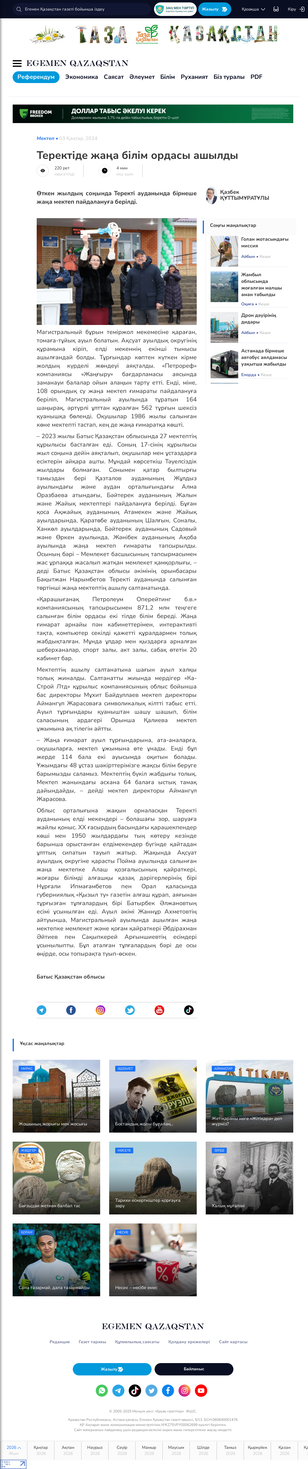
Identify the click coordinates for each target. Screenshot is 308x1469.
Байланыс (194, 1369)
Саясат (114, 77)
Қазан (284, 1451)
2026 (13, 1451)
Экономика (81, 77)
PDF (256, 77)
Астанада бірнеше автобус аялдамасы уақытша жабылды (264, 357)
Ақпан (67, 1451)
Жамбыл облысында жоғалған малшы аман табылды (261, 284)
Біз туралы (229, 77)
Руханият (194, 77)
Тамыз (230, 1451)
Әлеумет (142, 77)
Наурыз (95, 1451)
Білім (167, 77)
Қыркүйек (257, 1451)
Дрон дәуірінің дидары (258, 318)
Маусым (176, 1451)
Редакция (60, 1342)
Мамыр (149, 1451)
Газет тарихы (92, 1342)
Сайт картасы (233, 1342)
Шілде (203, 1451)
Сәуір (122, 1451)
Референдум (36, 77)
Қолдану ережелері (189, 1342)
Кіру (296, 9)
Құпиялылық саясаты (137, 1342)
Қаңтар (40, 1451)
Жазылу (215, 9)
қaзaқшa (254, 9)
